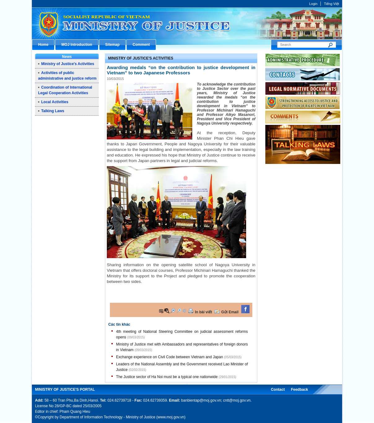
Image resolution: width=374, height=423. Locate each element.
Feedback (299, 389)
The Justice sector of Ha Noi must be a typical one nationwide (167, 377)
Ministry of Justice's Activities (67, 64)
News (67, 57)
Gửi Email (229, 312)
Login (313, 4)
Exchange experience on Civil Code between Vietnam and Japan (169, 357)
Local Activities (54, 102)
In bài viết (203, 312)
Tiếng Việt (331, 4)
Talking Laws (52, 111)
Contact (278, 389)
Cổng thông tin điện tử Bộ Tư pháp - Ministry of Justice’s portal (187, 23)
